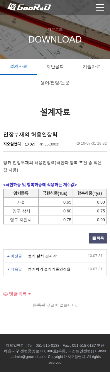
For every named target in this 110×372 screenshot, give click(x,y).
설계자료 (18, 66)
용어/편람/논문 (54, 82)
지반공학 (55, 66)
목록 (98, 238)
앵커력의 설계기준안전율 (49, 269)
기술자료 (91, 66)
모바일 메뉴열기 (100, 7)
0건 (30, 144)
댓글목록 (15, 294)
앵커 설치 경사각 (42, 256)
